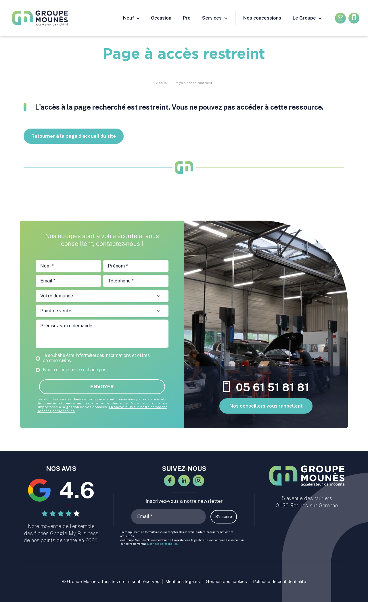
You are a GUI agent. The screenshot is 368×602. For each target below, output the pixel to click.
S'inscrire (223, 516)
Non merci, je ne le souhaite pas (74, 369)
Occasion (161, 18)
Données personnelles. (162, 543)
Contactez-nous (340, 18)
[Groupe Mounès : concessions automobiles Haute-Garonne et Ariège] (44, 18)
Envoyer (102, 386)
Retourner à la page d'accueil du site (73, 136)
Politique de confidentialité (279, 581)
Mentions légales (182, 581)
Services (212, 18)
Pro (187, 18)
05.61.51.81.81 (354, 18)
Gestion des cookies (226, 581)
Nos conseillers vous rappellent (266, 406)
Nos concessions (262, 18)
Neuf (128, 18)
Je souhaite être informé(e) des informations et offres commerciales (96, 358)
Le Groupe (304, 18)
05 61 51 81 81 (266, 387)
